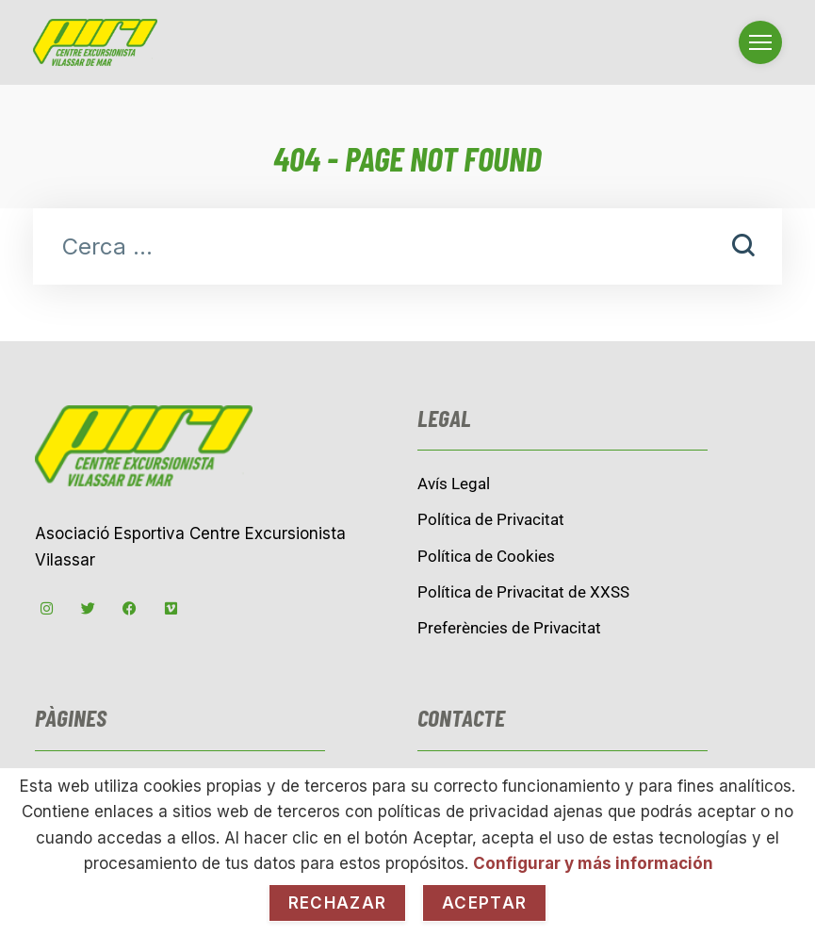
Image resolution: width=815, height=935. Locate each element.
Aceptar (484, 903)
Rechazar (337, 903)
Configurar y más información (593, 863)
